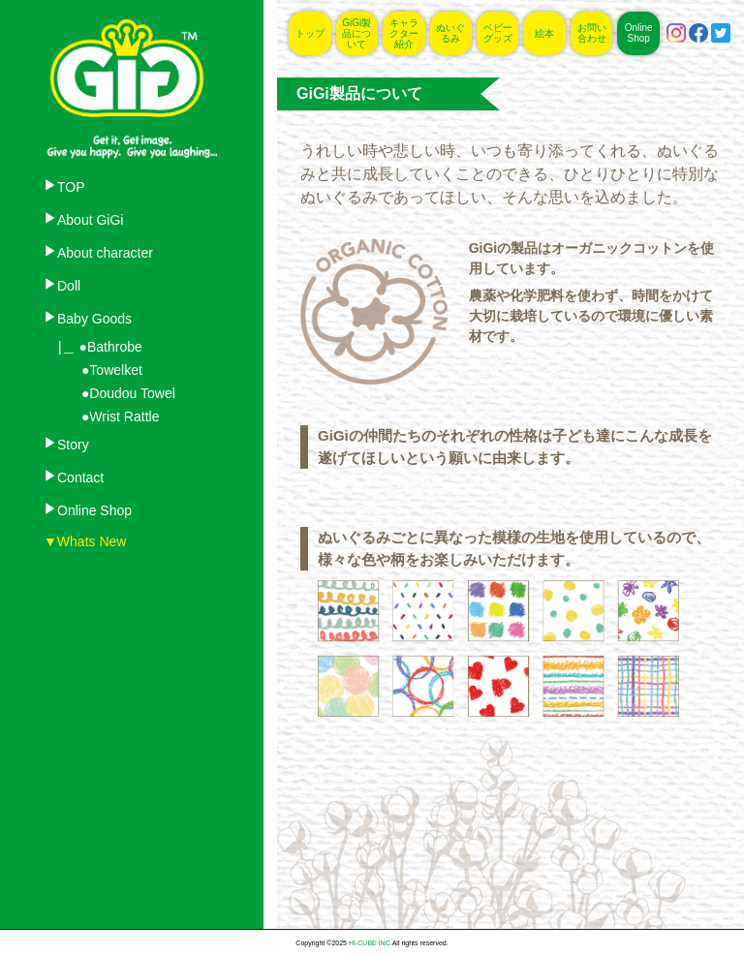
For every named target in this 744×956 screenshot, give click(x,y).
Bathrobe (114, 347)
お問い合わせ (591, 33)
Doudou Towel (131, 393)
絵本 (544, 33)
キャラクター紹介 (403, 33)
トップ (310, 33)
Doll (68, 285)
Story (73, 444)
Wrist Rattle (124, 416)
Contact (80, 477)
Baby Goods (94, 318)
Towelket (115, 370)
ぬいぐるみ (450, 33)
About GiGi (90, 220)
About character (105, 253)
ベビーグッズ (497, 33)
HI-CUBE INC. (370, 943)
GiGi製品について (356, 33)
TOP (71, 187)
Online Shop (94, 510)
